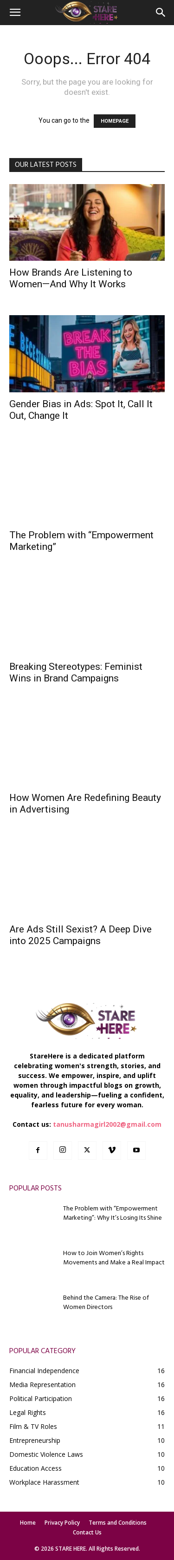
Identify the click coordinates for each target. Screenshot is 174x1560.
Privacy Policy (62, 1523)
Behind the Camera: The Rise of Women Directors (106, 1303)
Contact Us (87, 1532)
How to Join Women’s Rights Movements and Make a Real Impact (114, 1258)
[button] (15, 12)
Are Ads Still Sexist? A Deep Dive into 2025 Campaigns (80, 935)
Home (28, 1523)
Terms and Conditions (118, 1523)
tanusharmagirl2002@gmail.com (107, 1124)
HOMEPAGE (115, 121)
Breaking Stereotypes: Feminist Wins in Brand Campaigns (75, 672)
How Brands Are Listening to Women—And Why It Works (70, 278)
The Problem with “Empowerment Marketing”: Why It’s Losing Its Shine (112, 1213)
